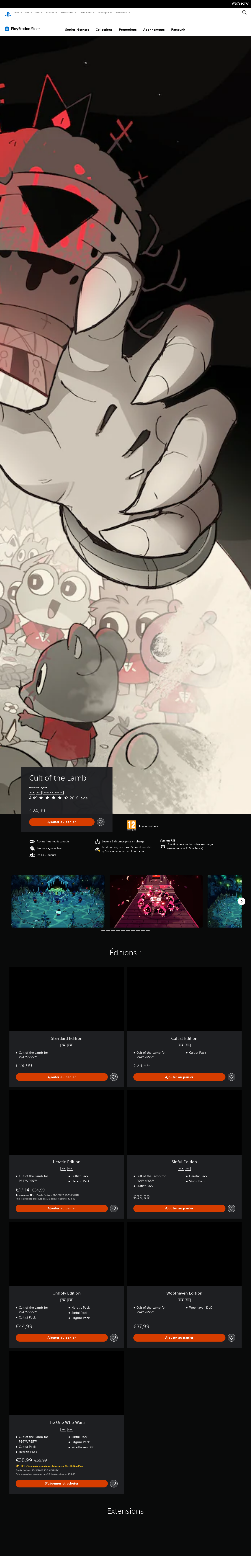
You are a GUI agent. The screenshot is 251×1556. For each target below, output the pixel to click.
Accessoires (67, 12)
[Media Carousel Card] (58, 897)
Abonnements (154, 25)
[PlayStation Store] (23, 24)
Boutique (103, 12)
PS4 (37, 12)
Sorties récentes (77, 25)
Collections (104, 25)
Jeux (16, 12)
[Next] (241, 897)
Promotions (128, 25)
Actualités (86, 12)
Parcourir (178, 25)
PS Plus (50, 12)
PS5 (27, 12)
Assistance (121, 12)
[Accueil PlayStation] (8, 12)
